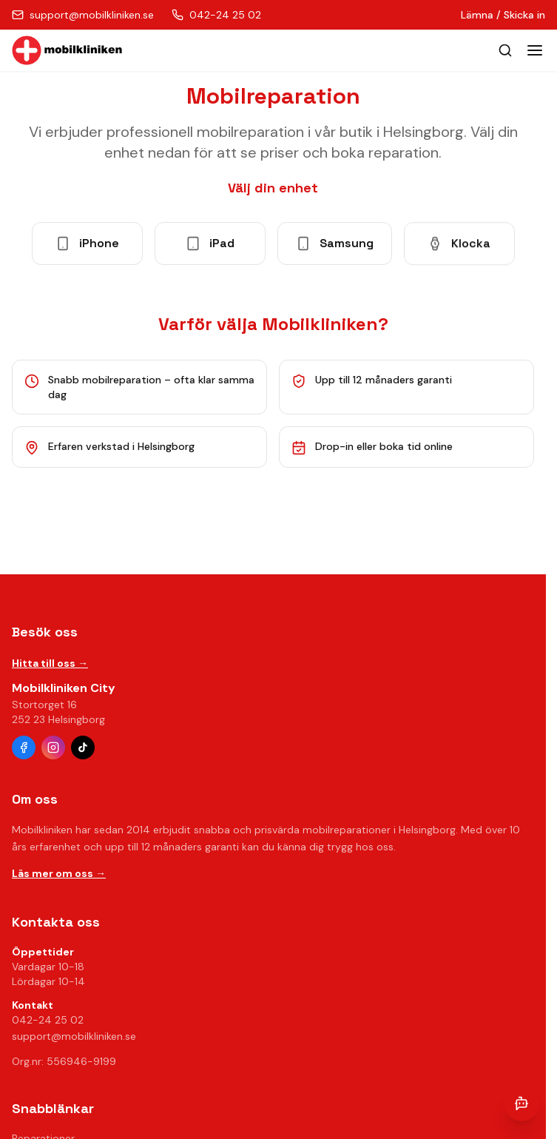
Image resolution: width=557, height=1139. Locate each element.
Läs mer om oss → (59, 873)
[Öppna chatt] (521, 1103)
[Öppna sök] (505, 50)
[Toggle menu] (534, 50)
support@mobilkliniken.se (74, 1036)
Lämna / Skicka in (503, 14)
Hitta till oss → (50, 663)
